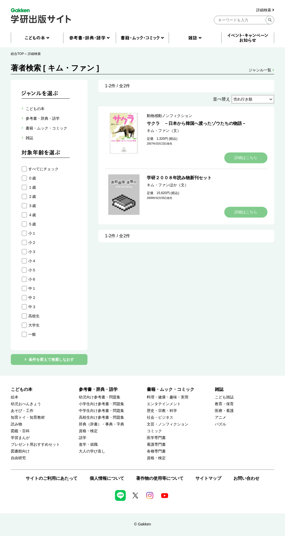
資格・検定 (88, 431)
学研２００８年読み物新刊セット (179, 177)
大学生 (34, 325)
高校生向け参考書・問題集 (101, 417)
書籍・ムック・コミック (170, 389)
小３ (32, 251)
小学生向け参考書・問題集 (101, 404)
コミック (154, 431)
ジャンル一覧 (261, 70)
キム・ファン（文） (164, 130)
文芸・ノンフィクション (167, 424)
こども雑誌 (224, 397)
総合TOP (17, 54)
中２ (32, 297)
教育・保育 (224, 404)
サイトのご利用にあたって (51, 478)
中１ (32, 288)
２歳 (32, 196)
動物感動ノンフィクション (169, 116)
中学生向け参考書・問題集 (101, 411)
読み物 (16, 424)
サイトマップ (208, 478)
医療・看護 (224, 411)
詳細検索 (265, 10)
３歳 (32, 206)
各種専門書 (156, 451)
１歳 (32, 187)
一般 (32, 334)
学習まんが (20, 438)
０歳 (32, 178)
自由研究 (18, 458)
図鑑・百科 (20, 431)
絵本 (14, 397)
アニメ (220, 417)
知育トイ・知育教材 (28, 417)
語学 (82, 438)
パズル (220, 424)
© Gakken (142, 524)
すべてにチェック (43, 169)
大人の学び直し (92, 451)
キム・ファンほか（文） (167, 185)
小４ (32, 261)
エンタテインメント (164, 404)
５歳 (32, 224)
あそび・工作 (22, 411)
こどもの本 (21, 389)
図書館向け (20, 451)
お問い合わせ (246, 478)
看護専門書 (156, 444)
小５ (32, 270)
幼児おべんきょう (26, 404)
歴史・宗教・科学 (162, 411)
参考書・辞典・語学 (98, 389)
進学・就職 (88, 444)
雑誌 (219, 389)
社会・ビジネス (160, 417)
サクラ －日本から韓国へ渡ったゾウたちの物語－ (196, 123)
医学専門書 (156, 438)
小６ (32, 279)
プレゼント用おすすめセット (35, 444)
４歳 (32, 215)
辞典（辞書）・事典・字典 (101, 424)
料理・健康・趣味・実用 (167, 397)
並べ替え (221, 99)
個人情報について (107, 478)
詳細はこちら (246, 157)
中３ (32, 307)
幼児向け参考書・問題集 (99, 397)
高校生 (34, 316)
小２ (32, 242)
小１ (32, 233)
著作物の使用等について (160, 478)
